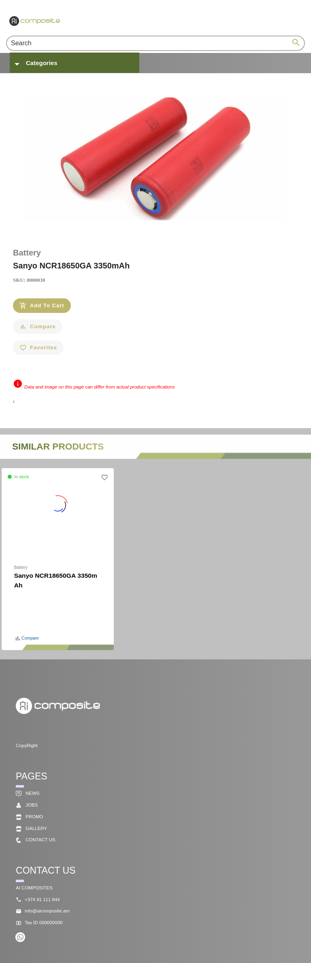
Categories (42, 62)
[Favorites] (38, 347)
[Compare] (37, 326)
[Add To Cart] (42, 305)
